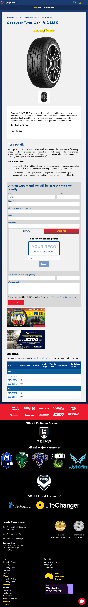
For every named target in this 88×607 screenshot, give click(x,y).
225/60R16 (12, 361)
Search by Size (8, 542)
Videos (6, 590)
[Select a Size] (44, 131)
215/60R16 (12, 357)
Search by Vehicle (9, 539)
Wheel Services (8, 573)
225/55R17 (12, 374)
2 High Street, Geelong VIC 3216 (16, 505)
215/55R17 (12, 370)
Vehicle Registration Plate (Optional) (21, 275)
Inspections (7, 567)
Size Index (47, 536)
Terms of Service (65, 297)
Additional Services (10, 576)
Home (10, 17)
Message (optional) (15, 282)
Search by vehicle (39, 336)
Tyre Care (6, 548)
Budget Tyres (48, 542)
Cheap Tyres (48, 545)
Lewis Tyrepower (44, 7)
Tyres (5, 536)
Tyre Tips (6, 550)
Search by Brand (9, 545)
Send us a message (15, 516)
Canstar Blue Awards (51, 539)
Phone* (20, 208)
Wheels (6, 553)
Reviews (6, 593)
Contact (6, 581)
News (5, 587)
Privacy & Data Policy (15, 603)
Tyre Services (7, 570)
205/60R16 (12, 354)
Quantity (60, 194)
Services (6, 562)
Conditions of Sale (28, 603)
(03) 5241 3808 (14, 511)
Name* (11, 201)
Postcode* (12, 223)
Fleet (5, 584)
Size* (10, 194)
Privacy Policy (51, 297)
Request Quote (16, 303)
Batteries (6, 565)
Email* (10, 215)
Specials (6, 579)
